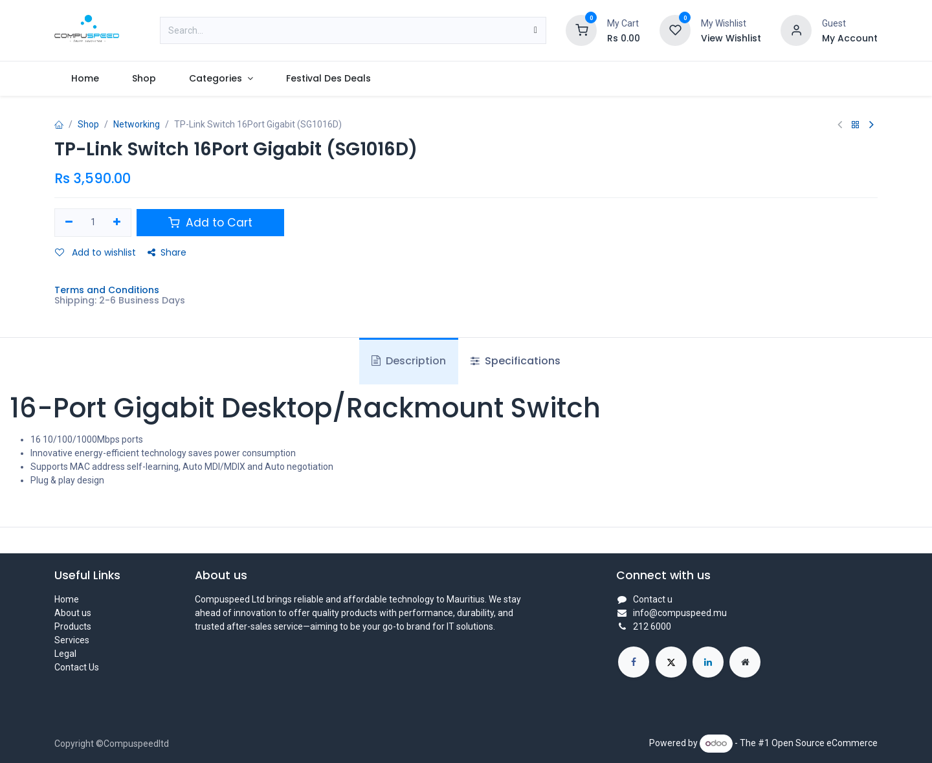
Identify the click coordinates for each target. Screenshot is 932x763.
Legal (65, 653)
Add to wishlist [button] (95, 252)
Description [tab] (409, 360)
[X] (671, 662)
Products (72, 626)
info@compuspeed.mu (680, 613)
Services (71, 640)
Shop (88, 124)
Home (66, 599)
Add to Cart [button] (210, 222)
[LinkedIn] (708, 662)
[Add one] (117, 222)
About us (72, 613)
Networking (136, 124)
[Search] (536, 30)
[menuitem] (84, 78)
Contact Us (76, 667)
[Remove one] (69, 222)
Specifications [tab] (515, 360)
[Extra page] (744, 662)
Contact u (652, 599)
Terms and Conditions (106, 289)
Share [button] (167, 252)
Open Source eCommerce (824, 743)
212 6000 (652, 626)
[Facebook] (633, 662)
